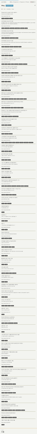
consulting (8, 9)
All (1, 9)
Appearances (16, 1)
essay (13, 9)
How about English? (9, 5)
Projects (27, 1)
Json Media (3, 2)
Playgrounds (22, 1)
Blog (11, 1)
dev (4, 9)
